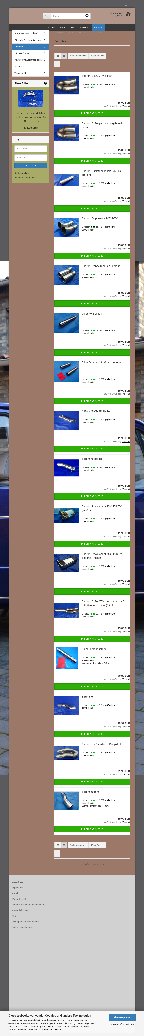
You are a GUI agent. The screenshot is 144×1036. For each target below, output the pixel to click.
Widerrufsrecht (19, 902)
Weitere (84, 27)
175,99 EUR (31, 131)
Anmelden (30, 169)
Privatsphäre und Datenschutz (26, 925)
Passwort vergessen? (24, 181)
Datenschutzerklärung (52, 1029)
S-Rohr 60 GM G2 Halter (96, 414)
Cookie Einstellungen (22, 930)
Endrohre (18, 50)
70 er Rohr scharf (92, 317)
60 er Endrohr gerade (94, 652)
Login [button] (124, 5)
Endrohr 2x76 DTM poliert (97, 79)
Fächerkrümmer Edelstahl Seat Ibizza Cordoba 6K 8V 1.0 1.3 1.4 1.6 (30, 120)
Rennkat (18, 70)
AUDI (62, 27)
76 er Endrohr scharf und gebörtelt (102, 365)
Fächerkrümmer (22, 56)
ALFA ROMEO (48, 27)
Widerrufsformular (20, 913)
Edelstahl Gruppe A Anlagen (27, 43)
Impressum (17, 891)
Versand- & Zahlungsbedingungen (28, 908)
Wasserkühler (21, 76)
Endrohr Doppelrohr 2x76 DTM (100, 221)
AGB (14, 919)
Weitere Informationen (122, 1024)
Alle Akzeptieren (122, 1017)
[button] (57, 59)
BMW (72, 27)
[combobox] (78, 59)
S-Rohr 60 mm (90, 795)
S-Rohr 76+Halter (92, 462)
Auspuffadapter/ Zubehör (26, 36)
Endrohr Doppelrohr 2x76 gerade (101, 269)
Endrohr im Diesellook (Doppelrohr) (102, 747)
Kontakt (15, 896)
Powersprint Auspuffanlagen (28, 63)
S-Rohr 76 (88, 700)
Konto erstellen (21, 176)
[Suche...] (47, 16)
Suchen (98, 27)
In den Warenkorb (92, 117)
